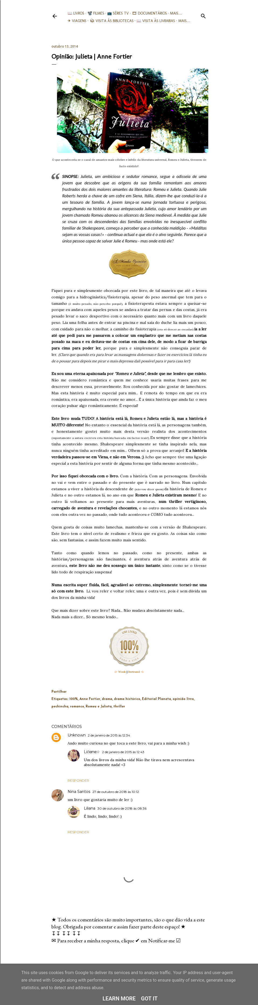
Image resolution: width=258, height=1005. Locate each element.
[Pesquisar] (203, 15)
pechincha (59, 706)
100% (73, 699)
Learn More (119, 998)
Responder (78, 780)
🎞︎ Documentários (149, 13)
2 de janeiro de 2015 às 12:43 (123, 752)
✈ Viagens (77, 21)
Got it (149, 998)
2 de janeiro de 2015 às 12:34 (109, 735)
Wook (122, 672)
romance (77, 706)
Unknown (77, 735)
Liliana (89, 808)
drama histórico (127, 699)
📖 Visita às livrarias (156, 21)
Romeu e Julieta (99, 706)
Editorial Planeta (156, 699)
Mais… (176, 13)
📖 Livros (76, 13)
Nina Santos (79, 791)
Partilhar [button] (59, 691)
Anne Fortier (89, 699)
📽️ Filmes (96, 13)
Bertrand (134, 672)
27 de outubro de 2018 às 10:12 (115, 792)
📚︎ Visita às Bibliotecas (112, 21)
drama (107, 699)
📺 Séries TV (118, 13)
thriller (119, 706)
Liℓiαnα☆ (92, 751)
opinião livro (183, 699)
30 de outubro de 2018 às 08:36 (122, 808)
